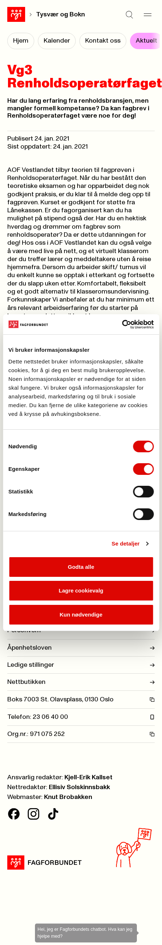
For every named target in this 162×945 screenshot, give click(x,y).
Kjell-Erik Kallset (88, 777)
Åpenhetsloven (81, 648)
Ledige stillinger (81, 665)
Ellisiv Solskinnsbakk (79, 787)
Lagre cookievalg (81, 590)
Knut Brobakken (68, 797)
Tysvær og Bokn (60, 14)
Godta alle (81, 567)
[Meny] (147, 14)
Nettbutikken (81, 682)
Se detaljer (126, 543)
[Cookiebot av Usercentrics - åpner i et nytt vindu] (122, 324)
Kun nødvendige (81, 614)
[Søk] (129, 14)
